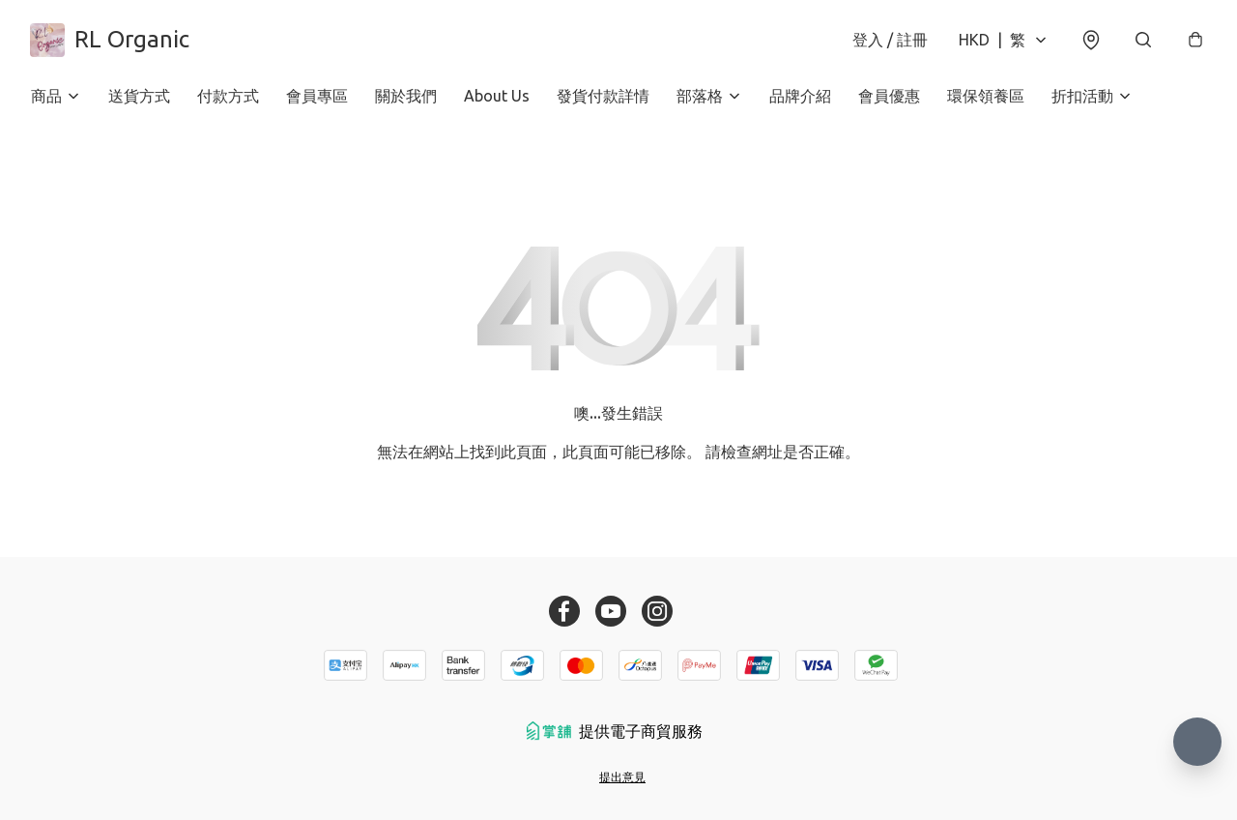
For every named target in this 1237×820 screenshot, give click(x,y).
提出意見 (622, 777)
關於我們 (406, 96)
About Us (497, 96)
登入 (889, 40)
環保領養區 (985, 96)
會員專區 (317, 96)
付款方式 (228, 96)
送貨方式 (139, 96)
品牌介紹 (800, 96)
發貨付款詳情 (603, 96)
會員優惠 (889, 96)
